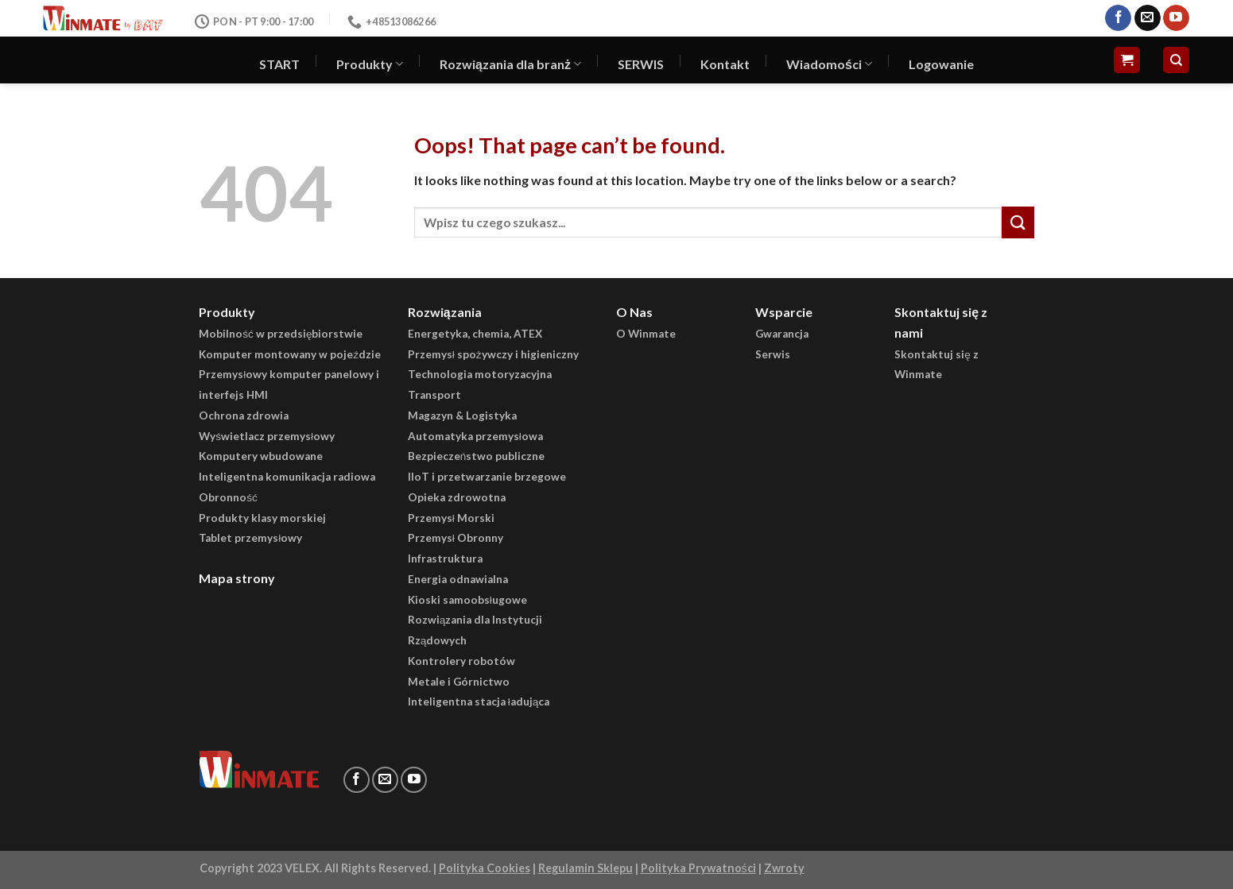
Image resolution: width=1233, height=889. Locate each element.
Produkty (369, 64)
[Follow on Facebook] (1118, 18)
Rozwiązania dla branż (510, 64)
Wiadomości (829, 64)
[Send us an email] (1147, 18)
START (279, 64)
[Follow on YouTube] (1176, 18)
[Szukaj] (1176, 60)
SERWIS (641, 64)
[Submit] (1017, 222)
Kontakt (725, 64)
